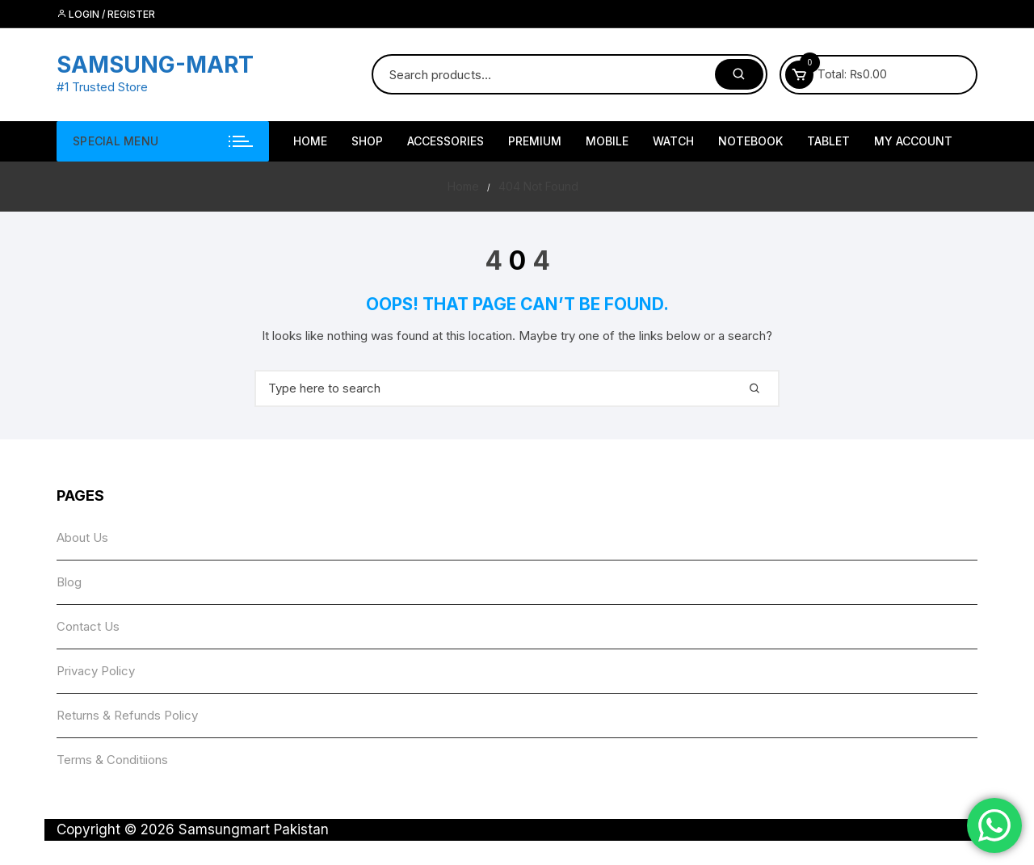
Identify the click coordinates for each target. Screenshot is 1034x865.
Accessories (445, 141)
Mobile (607, 141)
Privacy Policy (96, 670)
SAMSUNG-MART (155, 64)
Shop (367, 141)
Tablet (828, 141)
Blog (69, 582)
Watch (673, 141)
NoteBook (750, 141)
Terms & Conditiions (112, 759)
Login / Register (106, 14)
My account (913, 141)
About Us (82, 537)
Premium (534, 141)
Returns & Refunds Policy (127, 715)
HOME (310, 141)
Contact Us (88, 626)
